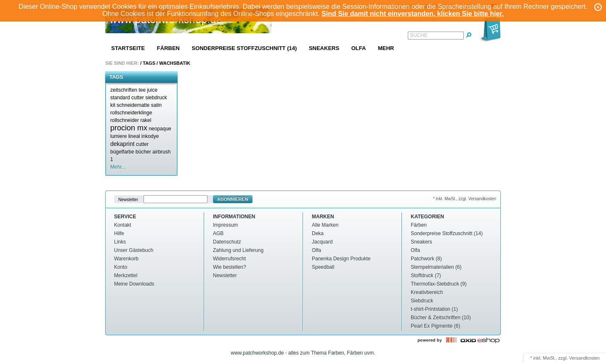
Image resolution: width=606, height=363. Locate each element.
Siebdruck (422, 301)
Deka (318, 233)
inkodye (150, 136)
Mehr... (118, 167)
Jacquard (322, 242)
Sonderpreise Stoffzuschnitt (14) (244, 48)
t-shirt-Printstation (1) (434, 309)
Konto (120, 267)
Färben (168, 48)
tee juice (147, 90)
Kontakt (122, 225)
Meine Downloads (134, 284)
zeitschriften (123, 90)
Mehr (386, 48)
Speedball (323, 267)
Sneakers (324, 48)
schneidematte (133, 105)
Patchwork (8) (426, 259)
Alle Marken (325, 225)
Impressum (225, 225)
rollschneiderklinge (131, 113)
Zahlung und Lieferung (238, 250)
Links (120, 242)
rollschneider (124, 120)
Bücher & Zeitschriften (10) (441, 318)
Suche (419, 35)
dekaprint (122, 143)
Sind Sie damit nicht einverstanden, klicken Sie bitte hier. (413, 13)
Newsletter (128, 199)
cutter (142, 144)
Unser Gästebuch (133, 250)
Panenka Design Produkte (341, 259)
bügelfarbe (122, 152)
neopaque (160, 129)
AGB (218, 233)
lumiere (118, 136)
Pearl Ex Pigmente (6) (435, 326)
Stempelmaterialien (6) (436, 267)
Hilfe (119, 233)
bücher (143, 152)
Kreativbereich (427, 292)
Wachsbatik (174, 63)
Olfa (358, 48)
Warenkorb (126, 259)
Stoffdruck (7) (426, 275)
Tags (149, 63)
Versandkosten (584, 357)
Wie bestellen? (229, 267)
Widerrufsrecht (229, 259)
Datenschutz (227, 242)
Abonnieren (232, 198)
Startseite (128, 48)
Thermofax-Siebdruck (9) (439, 284)
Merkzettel (125, 275)
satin (156, 105)
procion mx (128, 128)
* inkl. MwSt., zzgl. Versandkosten (464, 198)
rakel (145, 120)
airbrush (161, 152)
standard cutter (127, 98)
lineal (134, 136)
